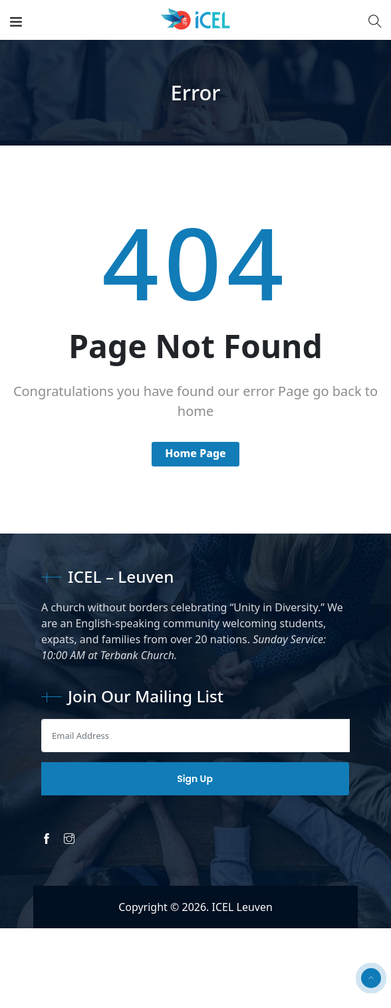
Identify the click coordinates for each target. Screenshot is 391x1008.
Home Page (195, 453)
